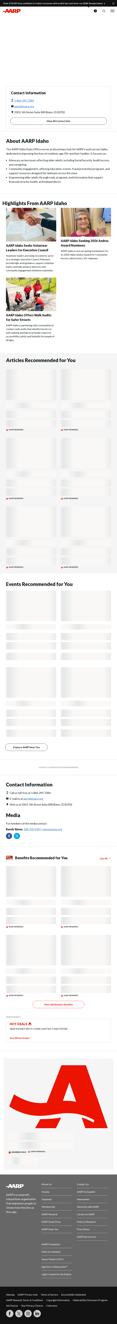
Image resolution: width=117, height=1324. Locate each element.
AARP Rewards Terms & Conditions (24, 1300)
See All (103, 858)
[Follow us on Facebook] (9, 836)
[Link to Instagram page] (28, 1313)
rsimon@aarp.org (52, 829)
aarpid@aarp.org (24, 106)
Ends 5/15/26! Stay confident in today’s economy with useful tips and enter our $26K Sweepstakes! (53, 3)
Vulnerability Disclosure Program (90, 1300)
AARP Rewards (50, 1214)
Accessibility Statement (73, 1294)
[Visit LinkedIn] (37, 1313)
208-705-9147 (32, 829)
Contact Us (83, 1184)
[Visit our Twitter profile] (17, 836)
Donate (45, 1191)
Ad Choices (12, 1305)
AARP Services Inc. (87, 1236)
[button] (104, 11)
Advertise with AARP (88, 1206)
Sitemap (10, 1294)
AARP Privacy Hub (28, 1294)
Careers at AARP (86, 1214)
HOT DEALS (18, 1024)
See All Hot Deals (19, 1037)
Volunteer (47, 1199)
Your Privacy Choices (32, 1305)
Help (95, 10)
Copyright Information (58, 1300)
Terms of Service (49, 1294)
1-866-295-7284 (24, 100)
